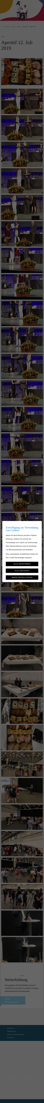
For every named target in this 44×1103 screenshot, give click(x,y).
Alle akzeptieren (22, 564)
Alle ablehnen (22, 571)
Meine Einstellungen (22, 577)
